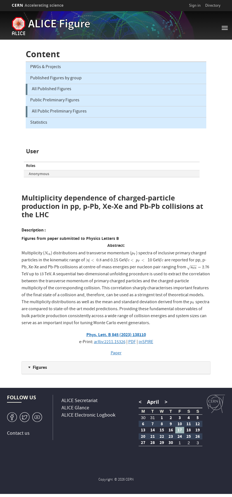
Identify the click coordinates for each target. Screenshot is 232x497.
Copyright (105, 479)
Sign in (195, 5)
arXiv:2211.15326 (110, 342)
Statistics (38, 123)
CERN (38, 5)
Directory (212, 5)
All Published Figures (51, 89)
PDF (132, 342)
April (153, 401)
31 (152, 417)
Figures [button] (40, 367)
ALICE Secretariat (79, 401)
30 (143, 417)
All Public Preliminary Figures (59, 111)
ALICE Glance (75, 408)
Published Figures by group (56, 78)
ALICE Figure (59, 25)
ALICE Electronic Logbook (88, 415)
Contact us (18, 434)
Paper (116, 353)
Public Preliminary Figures (54, 100)
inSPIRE (146, 342)
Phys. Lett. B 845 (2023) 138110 (116, 335)
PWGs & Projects (45, 67)
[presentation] (47, 253)
